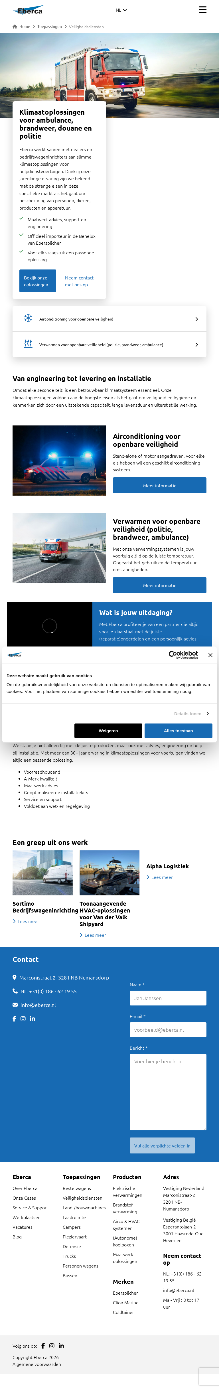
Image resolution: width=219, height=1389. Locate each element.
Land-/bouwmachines (84, 1207)
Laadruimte (74, 1217)
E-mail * (138, 1016)
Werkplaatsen (26, 1217)
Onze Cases (24, 1198)
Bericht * (139, 1048)
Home (21, 26)
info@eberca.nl (38, 1005)
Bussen (70, 1275)
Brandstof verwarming (125, 1207)
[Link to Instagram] (23, 1018)
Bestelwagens (77, 1188)
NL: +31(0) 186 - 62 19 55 (49, 991)
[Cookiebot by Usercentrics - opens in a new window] (173, 655)
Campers (72, 1227)
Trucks (69, 1256)
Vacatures (23, 1227)
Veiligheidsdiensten (82, 1198)
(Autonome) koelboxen (125, 1241)
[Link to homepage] (28, 10)
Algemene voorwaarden (37, 1364)
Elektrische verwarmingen (127, 1191)
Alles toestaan (178, 730)
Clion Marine (126, 1302)
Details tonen (187, 713)
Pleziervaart (75, 1236)
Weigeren (108, 730)
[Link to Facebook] (14, 1018)
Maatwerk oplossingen (125, 1257)
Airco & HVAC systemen (126, 1224)
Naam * (137, 984)
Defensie (72, 1246)
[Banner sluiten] (210, 655)
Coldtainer (123, 1312)
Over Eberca (25, 1188)
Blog (17, 1236)
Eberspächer (125, 1292)
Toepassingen (49, 26)
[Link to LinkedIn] (32, 1018)
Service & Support (30, 1207)
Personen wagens (80, 1265)
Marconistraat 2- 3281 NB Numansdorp (64, 977)
